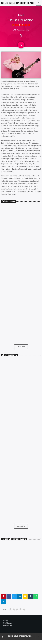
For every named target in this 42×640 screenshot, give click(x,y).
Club (21, 15)
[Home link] (17, 3)
